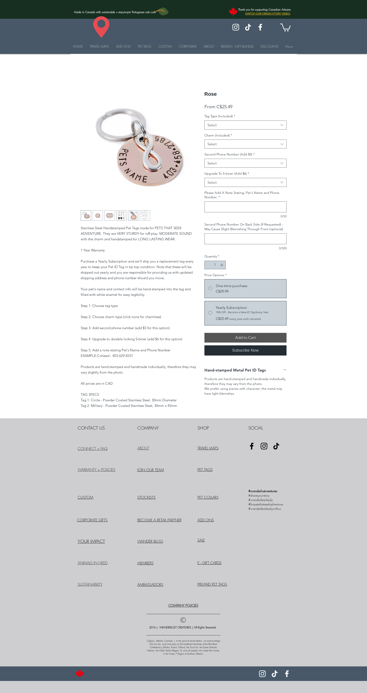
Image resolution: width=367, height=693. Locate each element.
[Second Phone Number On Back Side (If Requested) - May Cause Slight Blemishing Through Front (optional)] (245, 238)
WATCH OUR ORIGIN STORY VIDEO (268, 13)
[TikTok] (248, 27)
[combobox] (245, 125)
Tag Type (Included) (219, 116)
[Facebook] (260, 27)
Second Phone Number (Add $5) (229, 154)
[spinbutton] (215, 265)
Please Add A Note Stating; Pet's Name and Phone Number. (241, 195)
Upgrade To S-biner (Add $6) (226, 173)
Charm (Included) (218, 135)
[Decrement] (208, 265)
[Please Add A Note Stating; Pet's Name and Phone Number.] (245, 207)
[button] (285, 27)
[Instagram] (235, 27)
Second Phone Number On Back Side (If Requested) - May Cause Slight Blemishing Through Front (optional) (243, 226)
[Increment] (222, 265)
